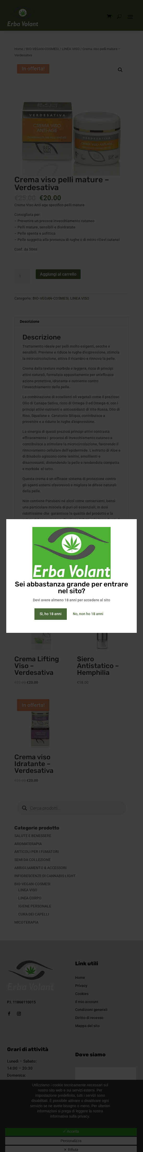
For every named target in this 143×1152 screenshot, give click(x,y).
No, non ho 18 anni (88, 614)
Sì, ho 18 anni (51, 614)
